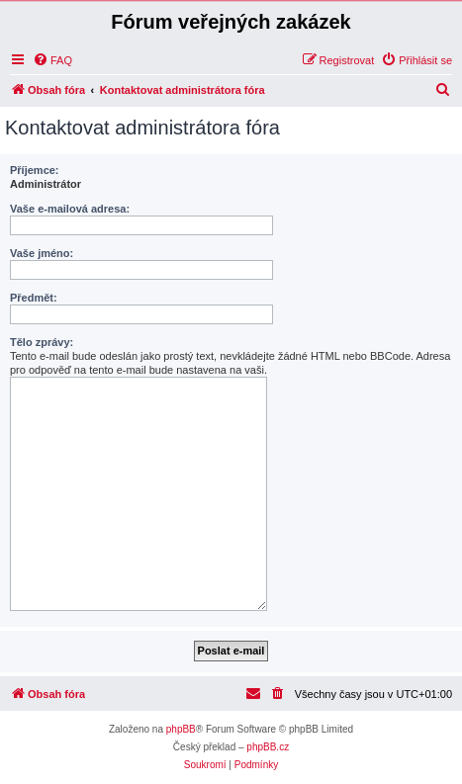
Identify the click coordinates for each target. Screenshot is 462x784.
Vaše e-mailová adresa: (70, 209)
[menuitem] (52, 60)
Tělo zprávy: (41, 342)
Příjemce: (34, 170)
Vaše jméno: (41, 253)
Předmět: (33, 298)
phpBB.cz (267, 746)
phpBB (181, 729)
